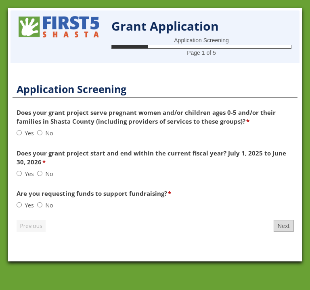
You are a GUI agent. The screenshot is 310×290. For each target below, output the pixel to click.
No (49, 133)
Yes (29, 133)
